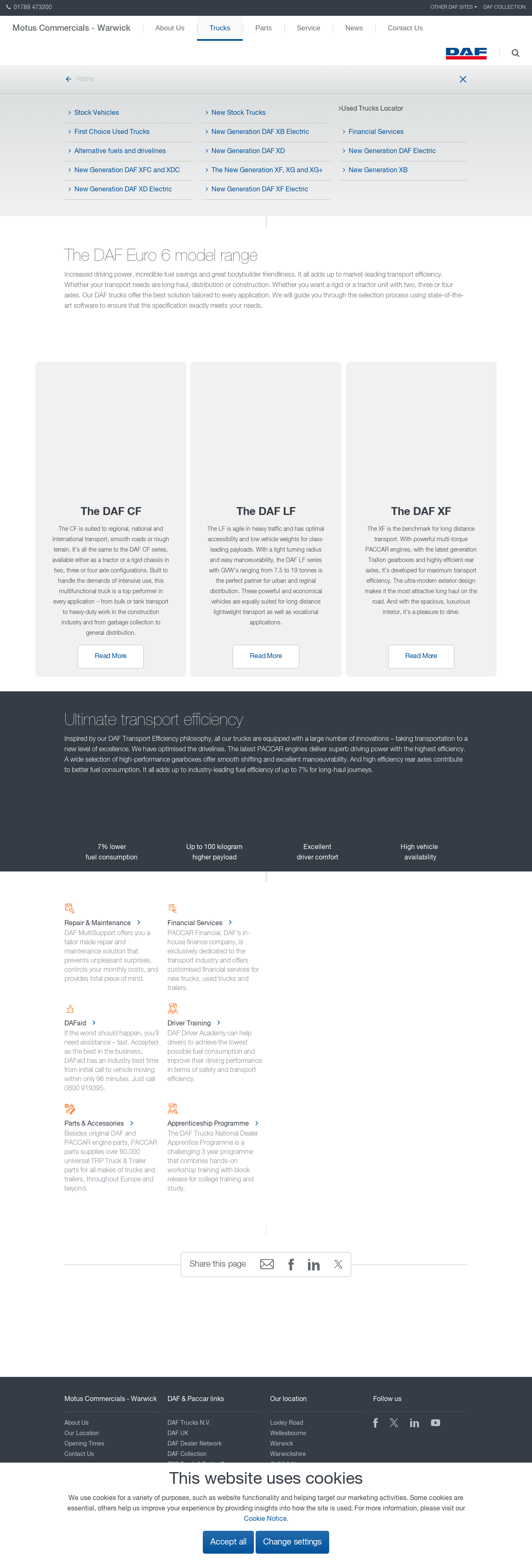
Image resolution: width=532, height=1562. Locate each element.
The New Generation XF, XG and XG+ (264, 170)
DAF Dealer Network (194, 1444)
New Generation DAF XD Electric (120, 189)
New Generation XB (375, 170)
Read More (111, 656)
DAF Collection (504, 7)
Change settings (292, 1542)
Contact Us (405, 28)
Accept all (228, 1542)
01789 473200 (29, 7)
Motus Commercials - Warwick (71, 28)
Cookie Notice (265, 1519)
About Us (170, 28)
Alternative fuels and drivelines (117, 151)
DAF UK (177, 1433)
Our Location (81, 1433)
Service (308, 28)
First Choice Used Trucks (109, 132)
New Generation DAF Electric (389, 151)
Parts (263, 28)
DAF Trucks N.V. (189, 1423)
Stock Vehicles (94, 112)
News (354, 28)
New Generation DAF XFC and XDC (124, 170)
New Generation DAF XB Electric (257, 132)
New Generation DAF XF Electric (257, 189)
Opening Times (84, 1444)
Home (79, 79)
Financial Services (373, 132)
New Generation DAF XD (245, 151)
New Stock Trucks (236, 112)
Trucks (219, 28)
